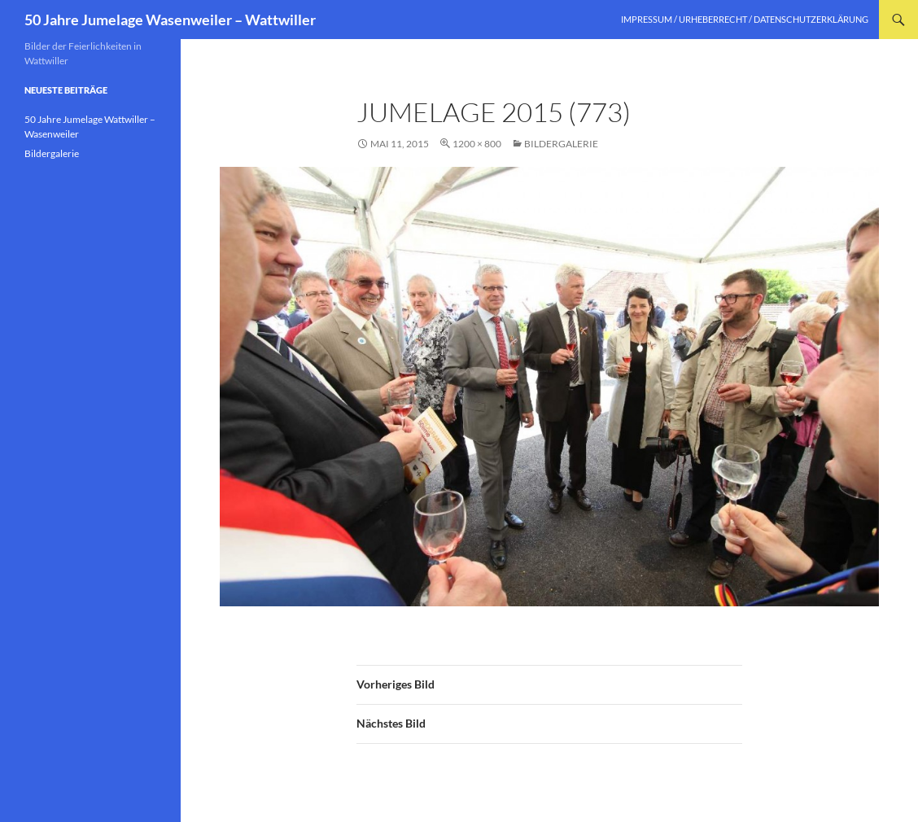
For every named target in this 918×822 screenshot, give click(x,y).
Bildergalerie (561, 144)
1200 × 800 (476, 144)
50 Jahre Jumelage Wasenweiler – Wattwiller (170, 19)
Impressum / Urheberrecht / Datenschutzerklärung (744, 19)
